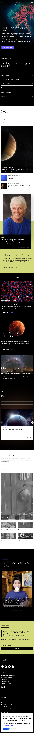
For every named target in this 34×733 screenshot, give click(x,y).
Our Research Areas (5, 681)
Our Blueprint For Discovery (6, 683)
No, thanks (14, 728)
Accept (6, 728)
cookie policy (9, 725)
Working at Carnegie (5, 700)
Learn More (6, 47)
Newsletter (5, 626)
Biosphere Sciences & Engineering (8, 675)
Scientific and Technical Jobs (6, 702)
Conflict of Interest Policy (6, 692)
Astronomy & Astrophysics (8, 72)
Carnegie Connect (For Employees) (8, 708)
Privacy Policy (4, 694)
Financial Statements (5, 690)
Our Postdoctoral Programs (15, 610)
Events (3, 393)
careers (5, 559)
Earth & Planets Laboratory (6, 677)
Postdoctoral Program (5, 706)
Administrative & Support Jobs (7, 704)
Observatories (4, 679)
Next (32, 422)
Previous (1, 422)
